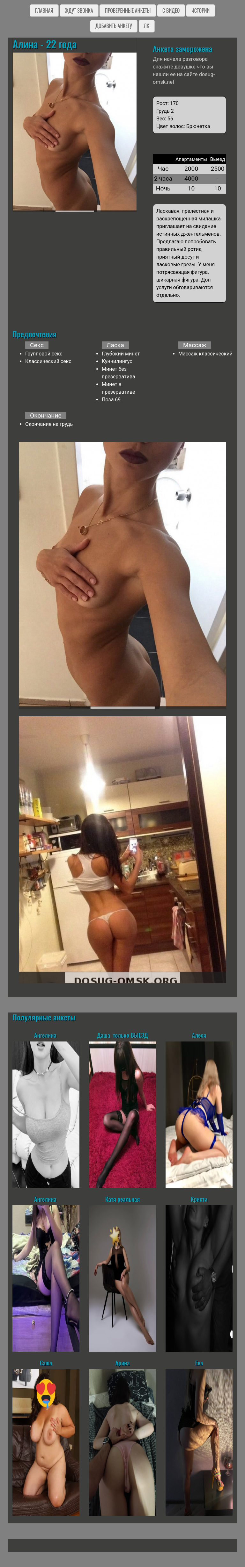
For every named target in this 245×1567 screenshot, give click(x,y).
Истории (200, 10)
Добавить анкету (113, 26)
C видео (171, 10)
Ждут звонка (79, 10)
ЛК (146, 26)
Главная (44, 10)
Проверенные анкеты (128, 10)
